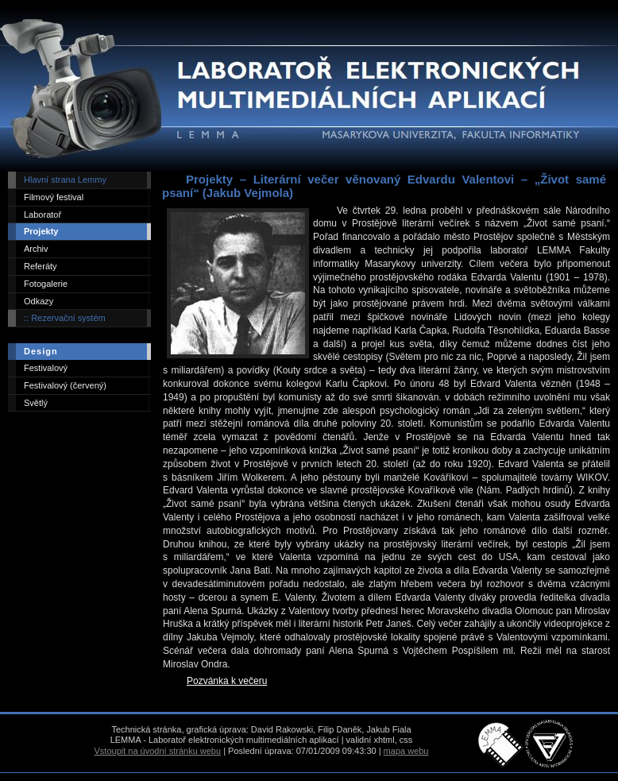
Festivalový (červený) (65, 385)
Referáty (40, 266)
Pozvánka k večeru (227, 680)
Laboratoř (42, 214)
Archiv (36, 248)
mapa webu (406, 751)
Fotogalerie (46, 283)
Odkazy (38, 301)
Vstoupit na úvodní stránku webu (158, 751)
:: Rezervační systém (65, 318)
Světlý (36, 403)
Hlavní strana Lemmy (65, 179)
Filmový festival (53, 197)
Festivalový (46, 368)
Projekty (41, 231)
